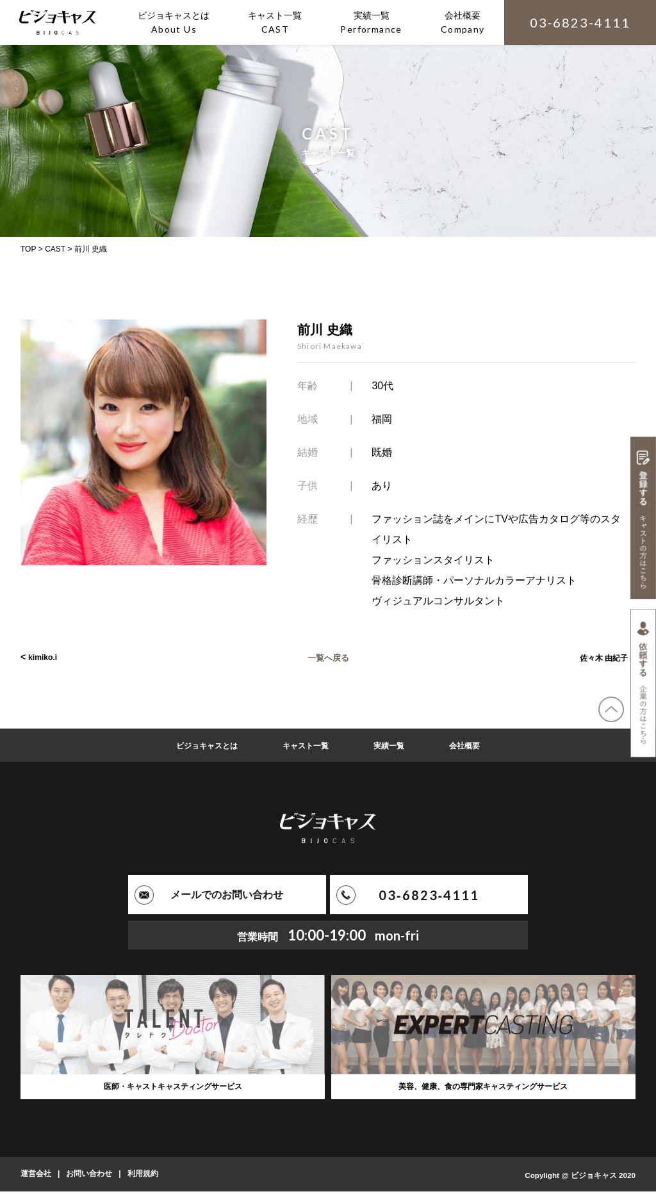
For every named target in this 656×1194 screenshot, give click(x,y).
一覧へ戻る (328, 657)
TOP (28, 249)
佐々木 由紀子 (599, 657)
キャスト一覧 (305, 745)
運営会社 (35, 1176)
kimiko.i (45, 657)
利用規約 (142, 1176)
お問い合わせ (89, 1176)
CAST (55, 249)
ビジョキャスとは (198, 745)
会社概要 (476, 745)
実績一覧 (395, 745)
